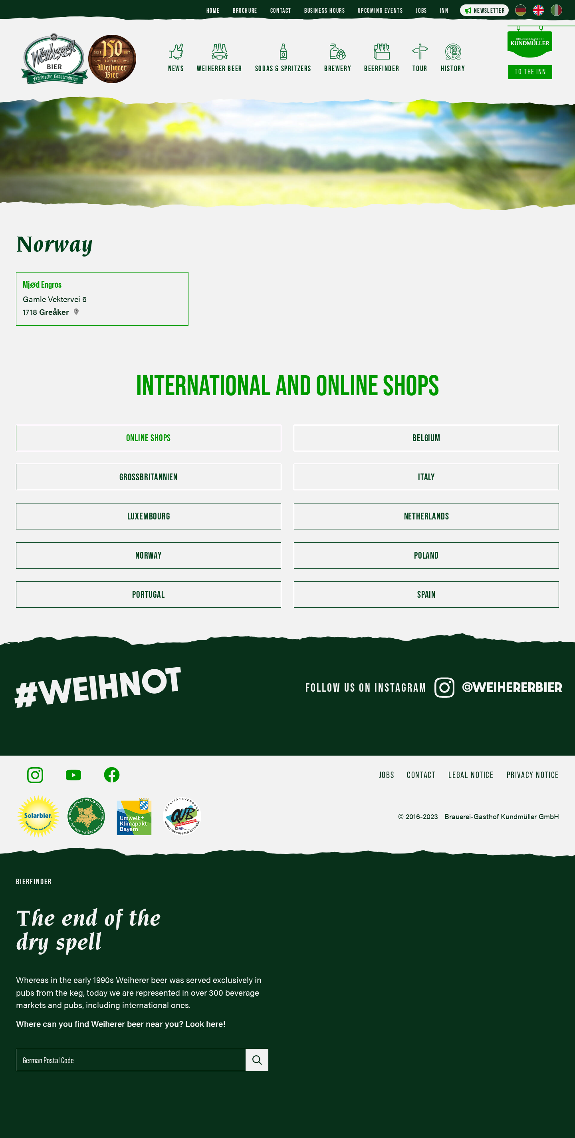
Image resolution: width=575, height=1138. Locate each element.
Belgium (426, 437)
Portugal (148, 594)
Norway (148, 555)
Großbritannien (148, 477)
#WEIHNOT (97, 687)
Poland (426, 555)
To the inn (530, 72)
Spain (426, 594)
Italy (426, 477)
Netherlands (426, 516)
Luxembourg (148, 516)
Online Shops (148, 437)
